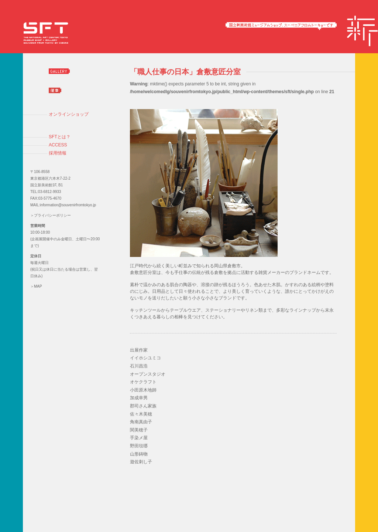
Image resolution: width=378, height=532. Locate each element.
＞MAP (36, 286)
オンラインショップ (69, 114)
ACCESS (58, 145)
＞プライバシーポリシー (50, 215)
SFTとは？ (60, 136)
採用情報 (57, 153)
